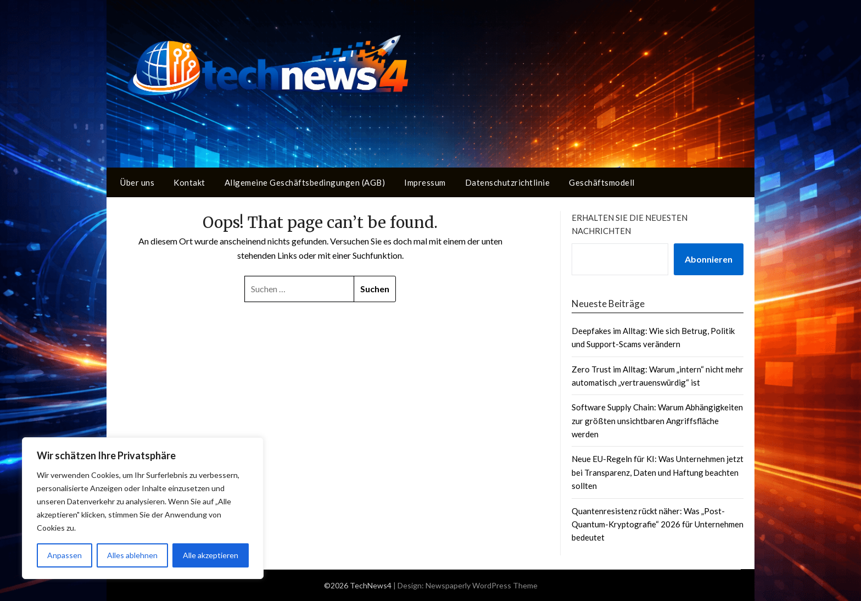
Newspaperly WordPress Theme (482, 585)
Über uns (137, 182)
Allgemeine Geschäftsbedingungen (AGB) (305, 182)
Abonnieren (709, 259)
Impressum (425, 182)
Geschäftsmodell (602, 182)
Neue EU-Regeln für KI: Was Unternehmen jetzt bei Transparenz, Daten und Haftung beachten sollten (657, 472)
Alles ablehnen (132, 555)
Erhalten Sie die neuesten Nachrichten (629, 224)
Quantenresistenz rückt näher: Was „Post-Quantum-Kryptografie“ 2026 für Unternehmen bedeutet (657, 524)
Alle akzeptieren (210, 555)
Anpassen (64, 555)
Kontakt (189, 182)
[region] (143, 508)
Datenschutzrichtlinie (507, 182)
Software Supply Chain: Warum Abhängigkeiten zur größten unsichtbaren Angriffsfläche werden (657, 420)
